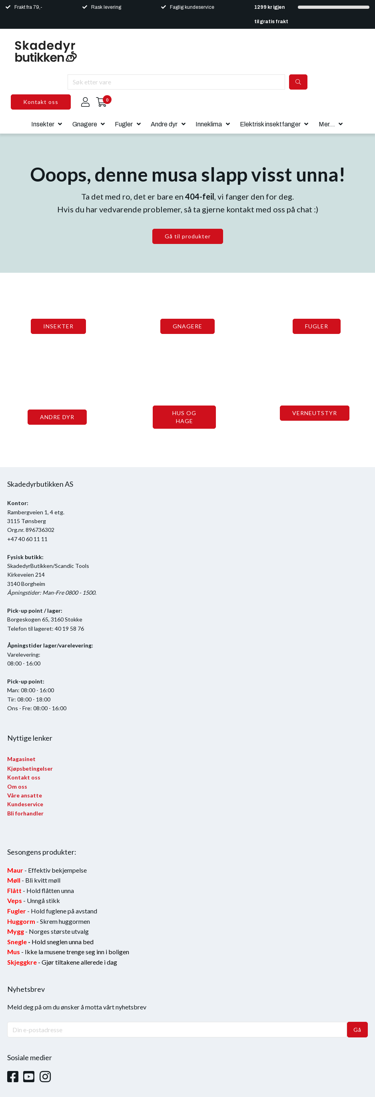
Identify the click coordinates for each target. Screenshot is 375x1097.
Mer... (327, 124)
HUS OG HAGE (184, 417)
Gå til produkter (188, 236)
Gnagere (84, 124)
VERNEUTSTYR (314, 413)
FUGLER (316, 326)
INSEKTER (58, 326)
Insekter (42, 124)
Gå (357, 1029)
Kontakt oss (40, 101)
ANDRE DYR (57, 417)
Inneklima (208, 124)
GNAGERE (187, 326)
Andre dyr (164, 124)
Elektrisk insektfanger (270, 124)
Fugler (124, 124)
